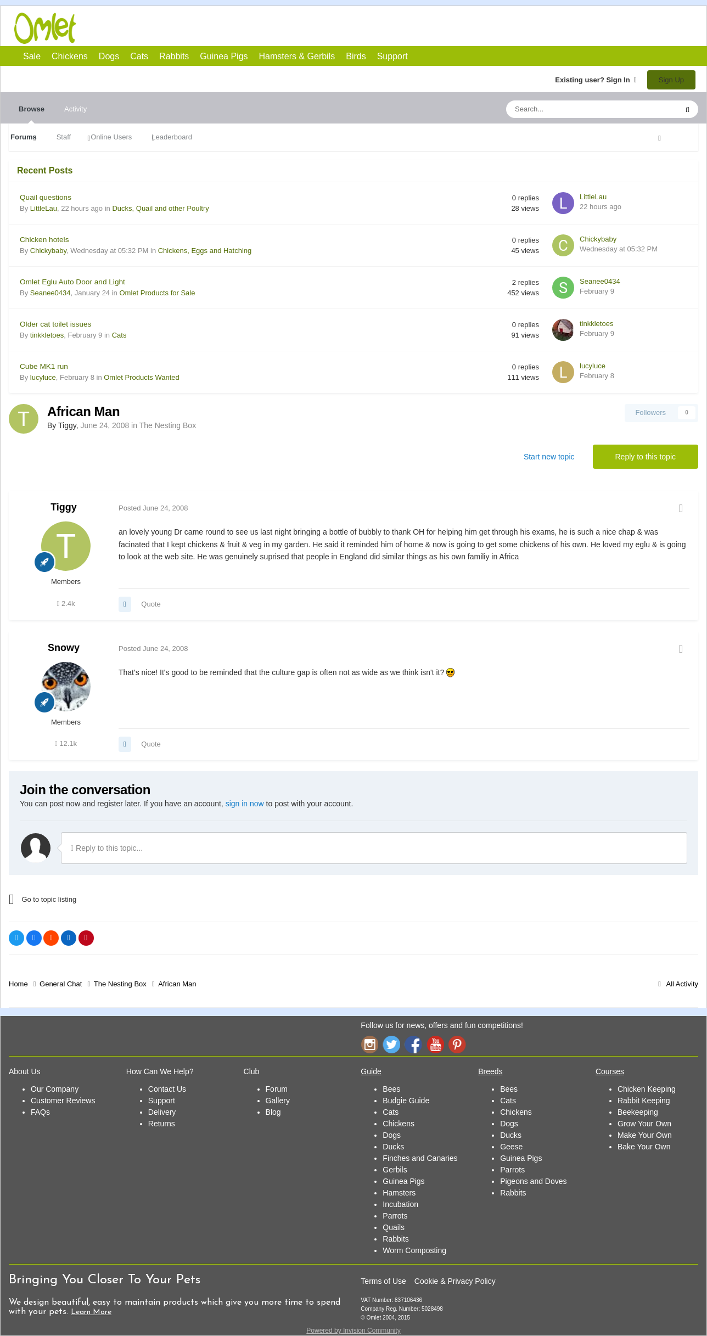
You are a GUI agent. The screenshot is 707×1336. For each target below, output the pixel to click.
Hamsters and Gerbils (278, 29)
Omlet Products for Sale (157, 293)
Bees (391, 1089)
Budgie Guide (406, 1100)
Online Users (111, 137)
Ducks (393, 1146)
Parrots (395, 1215)
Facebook (413, 1044)
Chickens (113, 29)
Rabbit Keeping (644, 1100)
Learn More (91, 1312)
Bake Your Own (644, 1146)
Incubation (400, 1204)
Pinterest (457, 1044)
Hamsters (399, 1192)
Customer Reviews (63, 1100)
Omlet (50, 28)
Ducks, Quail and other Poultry (160, 208)
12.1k (66, 743)
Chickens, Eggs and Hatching (205, 250)
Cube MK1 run (44, 366)
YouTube (435, 1044)
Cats (179, 29)
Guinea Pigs (245, 29)
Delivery (162, 1112)
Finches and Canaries (420, 1158)
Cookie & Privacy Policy (455, 1281)
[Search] (566, 109)
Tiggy (63, 507)
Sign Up (671, 80)
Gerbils (395, 1169)
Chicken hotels (44, 239)
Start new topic (549, 456)
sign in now (245, 803)
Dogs (146, 29)
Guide (371, 1071)
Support (392, 56)
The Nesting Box (168, 425)
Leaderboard (172, 137)
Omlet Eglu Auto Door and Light (72, 282)
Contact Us (167, 1089)
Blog (273, 1112)
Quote (150, 604)
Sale (32, 56)
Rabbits (212, 29)
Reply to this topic (645, 456)
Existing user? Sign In (596, 80)
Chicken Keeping (647, 1089)
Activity (75, 109)
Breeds (490, 1071)
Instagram (369, 1044)
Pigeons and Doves (533, 1181)
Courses (610, 1071)
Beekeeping (638, 1112)
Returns (161, 1123)
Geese (511, 1146)
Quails (394, 1227)
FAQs (40, 1112)
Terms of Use (383, 1281)
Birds (311, 29)
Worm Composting (414, 1250)
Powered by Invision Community (353, 1330)
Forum (277, 1089)
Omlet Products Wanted (141, 377)
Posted (153, 508)
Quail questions (45, 197)
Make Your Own (645, 1135)
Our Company (54, 1089)
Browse (31, 114)
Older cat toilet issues (55, 324)
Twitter (391, 1044)
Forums (23, 137)
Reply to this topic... (107, 848)
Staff (64, 137)
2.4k (66, 603)
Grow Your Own (644, 1123)
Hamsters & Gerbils (297, 56)
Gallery (278, 1100)
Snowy (64, 647)
